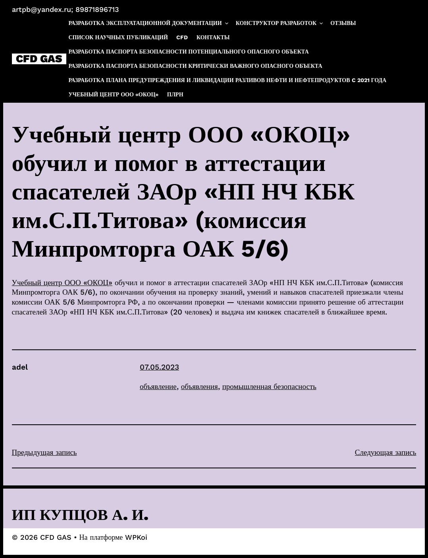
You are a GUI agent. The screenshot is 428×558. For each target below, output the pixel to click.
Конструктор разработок (280, 23)
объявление (158, 386)
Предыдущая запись (44, 452)
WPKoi (136, 537)
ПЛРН (175, 94)
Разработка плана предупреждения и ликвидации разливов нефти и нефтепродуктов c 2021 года (227, 80)
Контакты (213, 37)
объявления (199, 386)
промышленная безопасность (269, 386)
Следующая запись (385, 452)
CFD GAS (39, 59)
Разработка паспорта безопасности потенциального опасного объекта (188, 51)
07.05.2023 (159, 367)
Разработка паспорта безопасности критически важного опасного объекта (195, 66)
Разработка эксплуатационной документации (148, 23)
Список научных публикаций (118, 37)
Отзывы (343, 23)
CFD (182, 37)
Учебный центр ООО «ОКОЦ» (113, 94)
